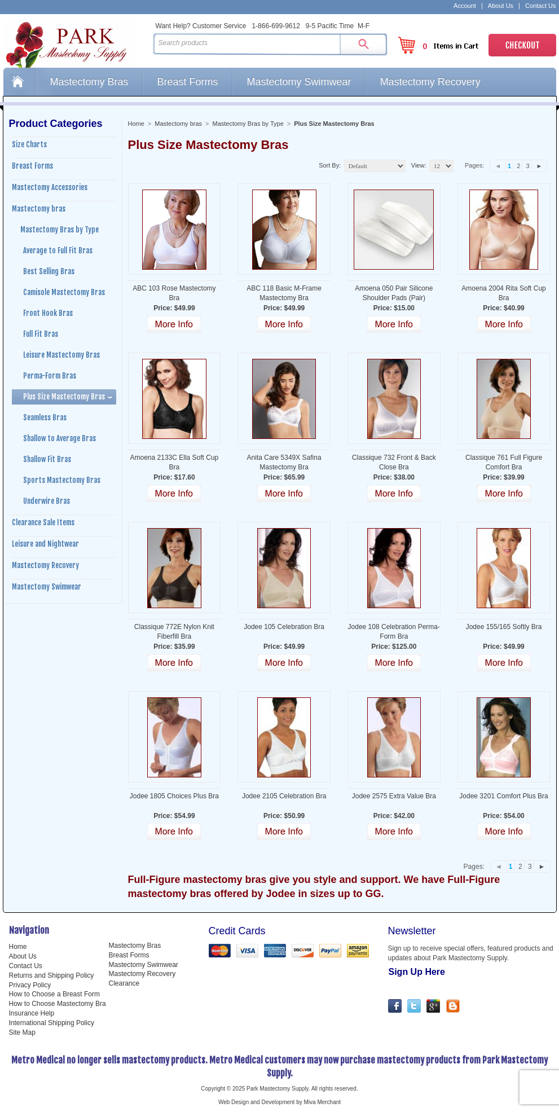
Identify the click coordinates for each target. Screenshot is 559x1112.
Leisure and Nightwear (45, 543)
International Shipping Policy (51, 1023)
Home (19, 81)
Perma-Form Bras (49, 375)
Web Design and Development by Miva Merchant (279, 1102)
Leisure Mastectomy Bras (61, 354)
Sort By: (330, 165)
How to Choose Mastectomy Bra (57, 1004)
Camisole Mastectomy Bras (64, 292)
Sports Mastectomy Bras (61, 480)
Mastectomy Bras (89, 81)
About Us (500, 6)
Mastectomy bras (178, 123)
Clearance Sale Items (43, 522)
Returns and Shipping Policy (51, 975)
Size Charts (29, 144)
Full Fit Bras (40, 334)
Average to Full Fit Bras (58, 250)
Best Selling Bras (48, 271)
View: (418, 165)
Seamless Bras (45, 417)
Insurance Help (32, 1013)
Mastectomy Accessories (49, 187)
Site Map (22, 1032)
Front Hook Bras (48, 313)
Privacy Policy (30, 985)
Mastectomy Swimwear (299, 81)
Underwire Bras (46, 501)
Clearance (124, 983)
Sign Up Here (417, 972)
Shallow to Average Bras (59, 438)
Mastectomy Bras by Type (247, 123)
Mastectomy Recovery (430, 81)
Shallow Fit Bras (47, 459)
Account (465, 6)
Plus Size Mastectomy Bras (64, 396)
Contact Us (540, 6)
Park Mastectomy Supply (75, 42)
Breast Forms (187, 81)
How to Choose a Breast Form (54, 994)
